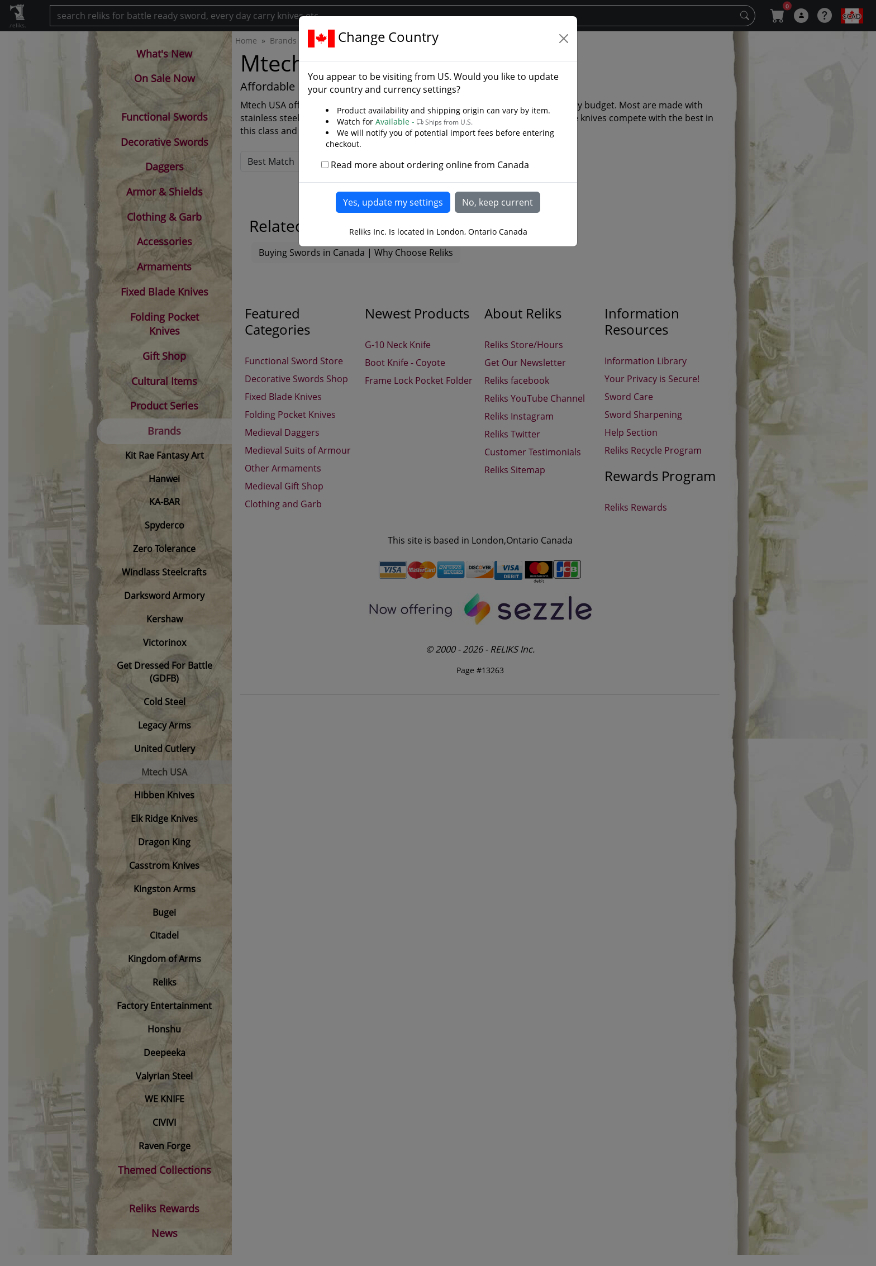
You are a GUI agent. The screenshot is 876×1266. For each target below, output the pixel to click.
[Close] (564, 38)
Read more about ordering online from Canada (430, 165)
